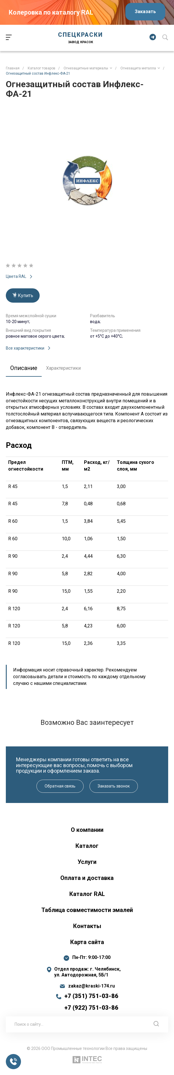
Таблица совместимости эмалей (87, 909)
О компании (87, 829)
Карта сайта (87, 942)
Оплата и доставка (87, 877)
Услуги (87, 861)
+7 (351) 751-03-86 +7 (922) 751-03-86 (91, 1002)
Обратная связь (60, 786)
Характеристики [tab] (63, 368)
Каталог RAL (87, 893)
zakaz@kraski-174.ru (91, 986)
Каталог (87, 845)
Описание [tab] (23, 367)
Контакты (87, 926)
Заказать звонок (114, 786)
